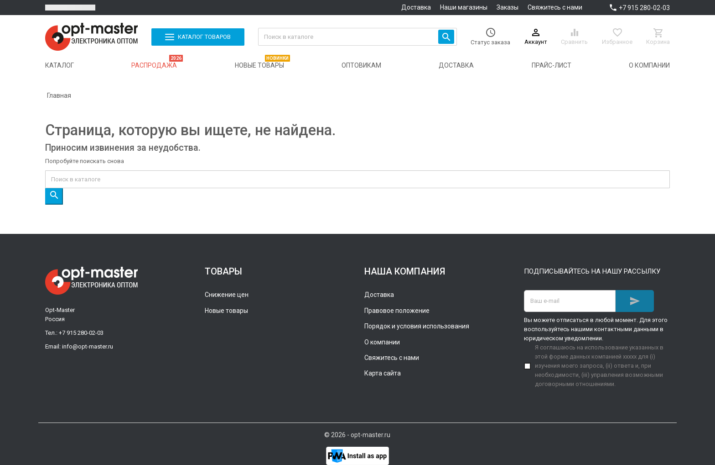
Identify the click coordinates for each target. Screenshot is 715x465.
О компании (382, 342)
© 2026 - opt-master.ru (357, 435)
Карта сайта (382, 373)
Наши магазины (463, 7)
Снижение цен (227, 294)
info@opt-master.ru (87, 346)
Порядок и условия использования (416, 326)
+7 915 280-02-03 (644, 7)
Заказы (507, 7)
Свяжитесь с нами (555, 7)
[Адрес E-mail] (570, 301)
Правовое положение (397, 310)
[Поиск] (357, 37)
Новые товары (226, 310)
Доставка (416, 7)
